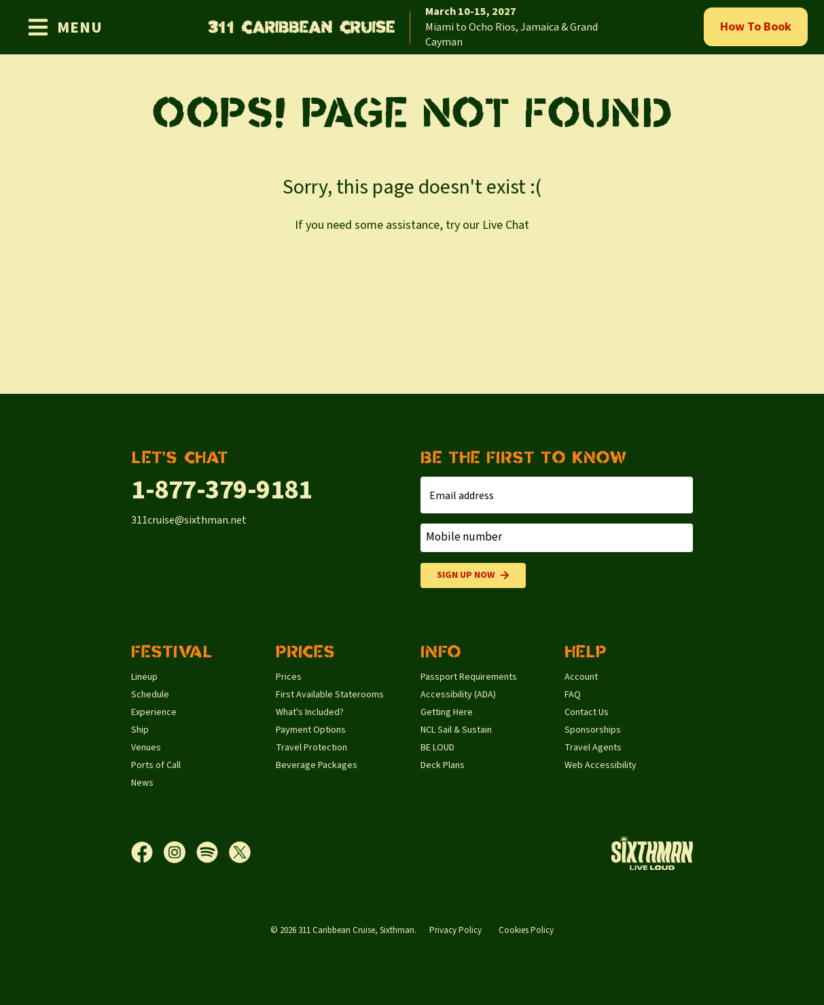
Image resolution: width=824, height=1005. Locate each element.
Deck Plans (442, 765)
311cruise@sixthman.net (189, 520)
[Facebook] (147, 852)
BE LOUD (437, 747)
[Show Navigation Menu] (64, 27)
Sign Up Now (473, 575)
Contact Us (587, 712)
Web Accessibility (601, 765)
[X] (240, 852)
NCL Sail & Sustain (456, 730)
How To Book (755, 26)
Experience (154, 712)
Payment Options (311, 730)
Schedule (150, 694)
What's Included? (310, 712)
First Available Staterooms (330, 694)
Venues (146, 747)
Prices (289, 677)
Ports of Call (156, 765)
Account (581, 677)
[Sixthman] (652, 852)
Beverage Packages (316, 765)
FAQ (573, 694)
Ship (140, 730)
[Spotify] (212, 852)
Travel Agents (593, 747)
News (142, 783)
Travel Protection (311, 747)
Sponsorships (593, 730)
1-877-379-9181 (221, 490)
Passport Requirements (468, 677)
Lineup (144, 677)
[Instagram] (180, 852)
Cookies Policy (526, 930)
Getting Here (446, 712)
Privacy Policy (455, 930)
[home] (412, 27)
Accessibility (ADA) (458, 694)
